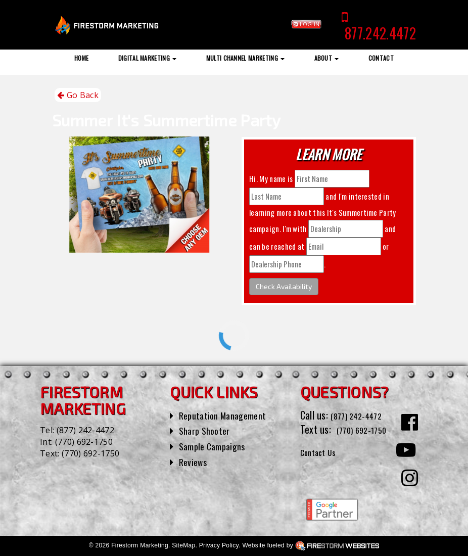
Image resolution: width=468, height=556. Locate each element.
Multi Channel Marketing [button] (245, 58)
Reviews (194, 461)
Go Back (78, 95)
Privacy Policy (219, 545)
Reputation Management (227, 415)
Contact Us (322, 466)
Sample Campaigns (216, 445)
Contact (381, 58)
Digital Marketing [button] (147, 58)
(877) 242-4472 (85, 430)
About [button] (326, 58)
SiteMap (183, 545)
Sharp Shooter (207, 430)
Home (81, 58)
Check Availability (284, 286)
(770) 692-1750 (84, 441)
